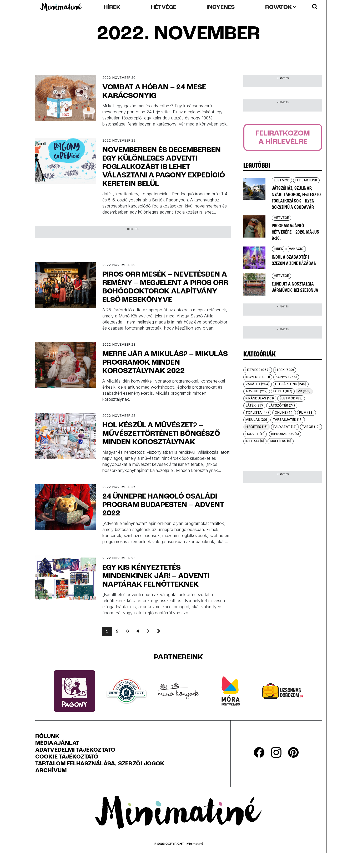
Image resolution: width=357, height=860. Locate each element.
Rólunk (47, 737)
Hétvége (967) (257, 370)
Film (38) (306, 412)
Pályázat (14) (284, 427)
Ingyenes (221, 7)
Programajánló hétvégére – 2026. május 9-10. (295, 232)
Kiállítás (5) (280, 441)
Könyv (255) (286, 377)
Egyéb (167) (282, 391)
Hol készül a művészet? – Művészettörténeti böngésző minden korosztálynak (161, 434)
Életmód (282, 180)
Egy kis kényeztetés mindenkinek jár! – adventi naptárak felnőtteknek (155, 576)
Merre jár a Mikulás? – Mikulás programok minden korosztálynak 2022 (165, 363)
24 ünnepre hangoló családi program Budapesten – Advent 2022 (163, 505)
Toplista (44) (257, 412)
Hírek (112, 7)
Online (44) (284, 412)
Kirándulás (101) (259, 398)
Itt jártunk (306, 180)
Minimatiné (195, 843)
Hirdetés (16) (256, 427)
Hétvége (163, 7)
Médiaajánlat (57, 743)
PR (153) (304, 391)
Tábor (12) (311, 427)
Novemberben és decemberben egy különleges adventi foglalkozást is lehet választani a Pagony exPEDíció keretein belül (163, 167)
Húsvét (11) (254, 434)
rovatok (278, 7)
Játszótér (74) (282, 405)
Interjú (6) (254, 441)
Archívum (51, 771)
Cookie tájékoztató (66, 757)
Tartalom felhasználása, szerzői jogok (100, 764)
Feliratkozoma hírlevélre (282, 138)
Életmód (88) (291, 398)
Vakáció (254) (257, 384)
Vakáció (296, 249)
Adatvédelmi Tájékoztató (75, 750)
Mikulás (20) (256, 420)
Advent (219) (256, 391)
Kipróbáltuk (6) (285, 434)
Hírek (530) (284, 370)
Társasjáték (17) (288, 420)
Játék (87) (254, 405)
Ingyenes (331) (257, 377)
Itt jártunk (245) (290, 384)
